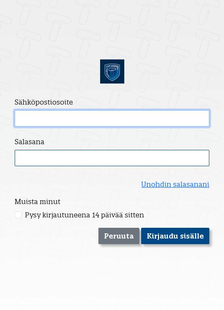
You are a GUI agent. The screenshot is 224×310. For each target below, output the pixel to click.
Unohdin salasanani (175, 184)
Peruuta (119, 236)
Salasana (29, 141)
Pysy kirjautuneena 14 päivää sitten (84, 215)
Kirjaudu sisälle (175, 236)
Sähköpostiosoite (44, 102)
